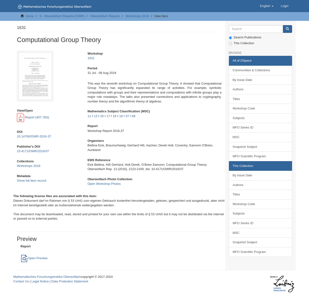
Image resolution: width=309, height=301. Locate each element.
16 (114, 116)
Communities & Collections (251, 70)
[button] (266, 6)
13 (95, 116)
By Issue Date (242, 80)
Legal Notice (40, 281)
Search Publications (245, 37)
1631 (90, 58)
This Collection (241, 43)
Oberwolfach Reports (105, 16)
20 (102, 116)
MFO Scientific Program (249, 156)
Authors (238, 89)
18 (121, 116)
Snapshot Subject (245, 147)
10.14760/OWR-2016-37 (34, 136)
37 (127, 116)
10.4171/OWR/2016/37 (33, 151)
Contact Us (21, 281)
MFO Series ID (243, 127)
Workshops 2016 (137, 16)
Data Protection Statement (69, 281)
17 (108, 116)
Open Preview (34, 258)
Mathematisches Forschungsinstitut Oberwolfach (47, 277)
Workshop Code (244, 108)
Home (29, 16)
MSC (236, 137)
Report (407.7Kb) (33, 117)
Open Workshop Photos (104, 184)
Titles (236, 99)
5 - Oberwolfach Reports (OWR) (62, 16)
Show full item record (31, 180)
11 (89, 116)
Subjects (239, 118)
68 (133, 116)
